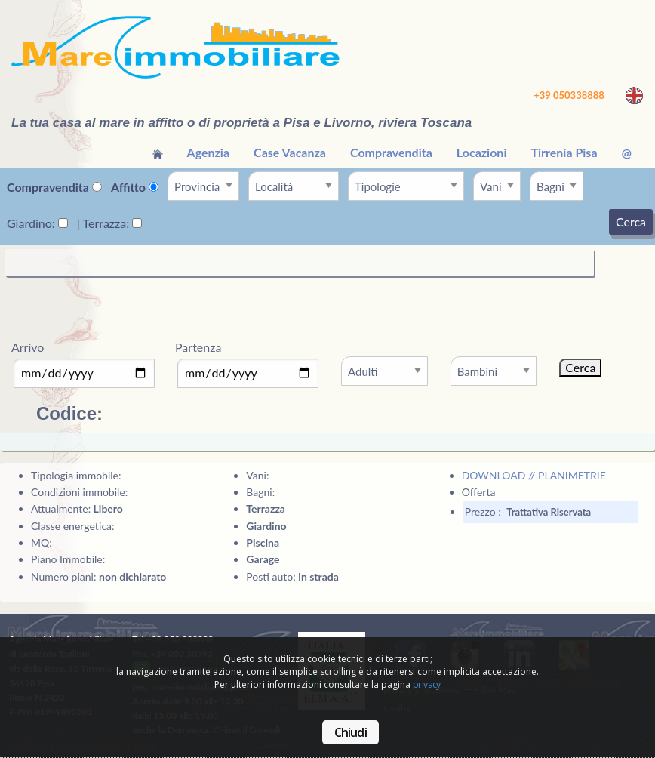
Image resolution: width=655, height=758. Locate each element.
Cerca (631, 221)
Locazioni (482, 152)
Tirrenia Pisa (563, 152)
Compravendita (391, 152)
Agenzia (208, 152)
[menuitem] (157, 153)
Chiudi (350, 732)
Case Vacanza (290, 152)
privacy (427, 684)
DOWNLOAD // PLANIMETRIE (534, 475)
